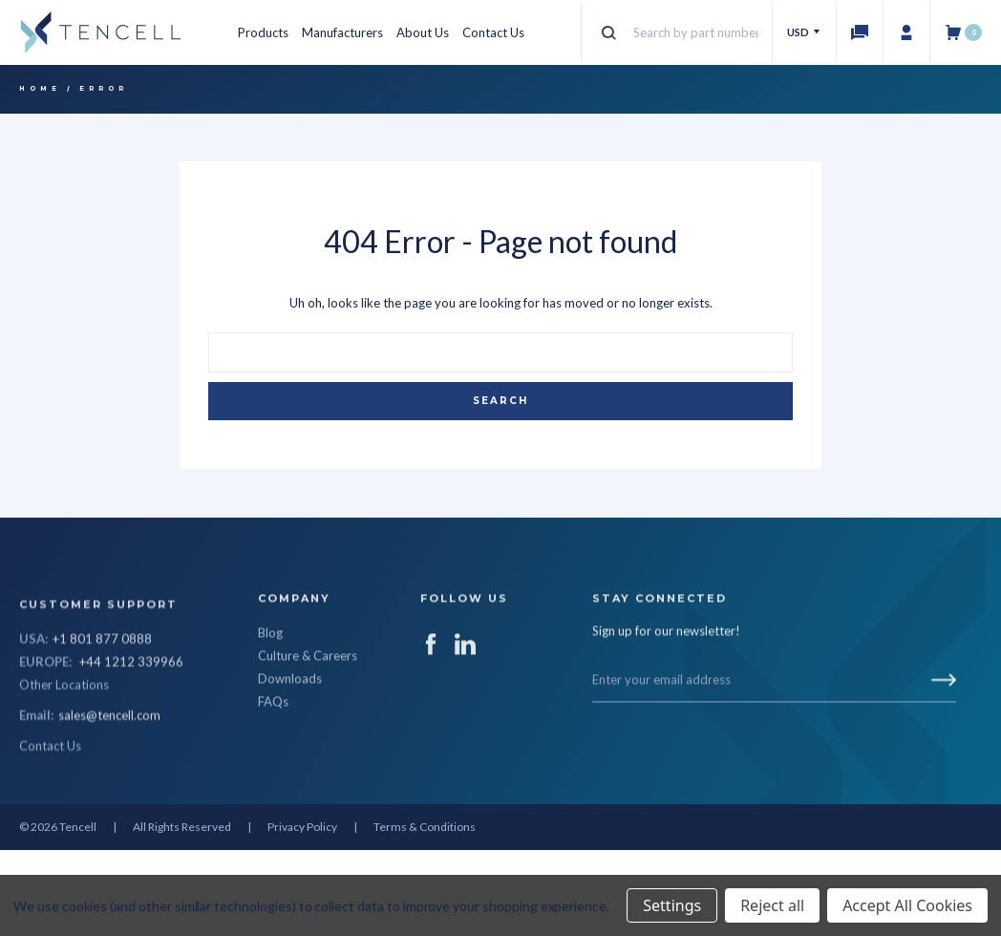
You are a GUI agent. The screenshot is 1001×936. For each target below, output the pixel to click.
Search (500, 400)
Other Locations (64, 776)
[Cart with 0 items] (963, 32)
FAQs (273, 747)
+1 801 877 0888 (102, 730)
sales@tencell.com (109, 807)
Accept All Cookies (907, 905)
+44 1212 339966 (131, 753)
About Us (422, 32)
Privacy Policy (302, 826)
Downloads (290, 724)
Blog (270, 678)
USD (804, 32)
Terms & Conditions (424, 826)
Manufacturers (342, 32)
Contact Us (493, 32)
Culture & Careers (307, 701)
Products (263, 32)
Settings (672, 905)
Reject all (772, 905)
